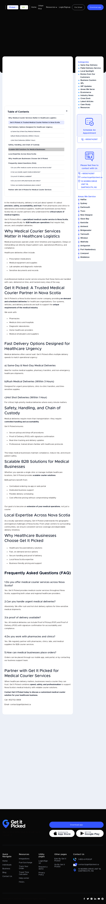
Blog (4, 872)
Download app (95, 7)
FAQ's (21, 882)
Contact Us (7, 876)
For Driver (78, 7)
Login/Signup (64, 7)
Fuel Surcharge (25, 863)
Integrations (24, 859)
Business (6, 869)
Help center (24, 878)
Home (33, 7)
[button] (12, 7)
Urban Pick (40, 7)
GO (23, 7)
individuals (6, 865)
